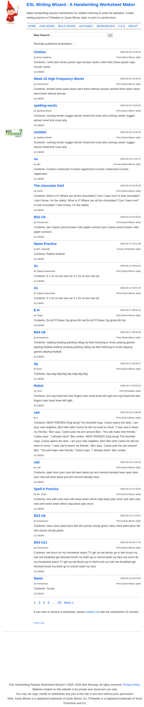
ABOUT (133, 26)
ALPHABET (86, 26)
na (36, 159)
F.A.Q (121, 26)
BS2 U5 (39, 217)
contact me (92, 611)
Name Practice (45, 244)
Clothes (40, 52)
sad (37, 412)
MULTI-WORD (67, 26)
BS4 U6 (39, 332)
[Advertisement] (15, 78)
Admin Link (39, 623)
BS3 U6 (39, 516)
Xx (36, 266)
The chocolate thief (49, 186)
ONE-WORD (47, 26)
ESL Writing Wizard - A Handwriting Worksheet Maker (81, 4)
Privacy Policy (131, 684)
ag (36, 363)
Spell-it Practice (46, 489)
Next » (69, 603)
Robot (38, 386)
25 (59, 603)
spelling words (45, 105)
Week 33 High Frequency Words (59, 79)
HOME (32, 26)
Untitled (40, 132)
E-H (37, 310)
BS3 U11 (40, 542)
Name (38, 578)
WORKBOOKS (106, 26)
